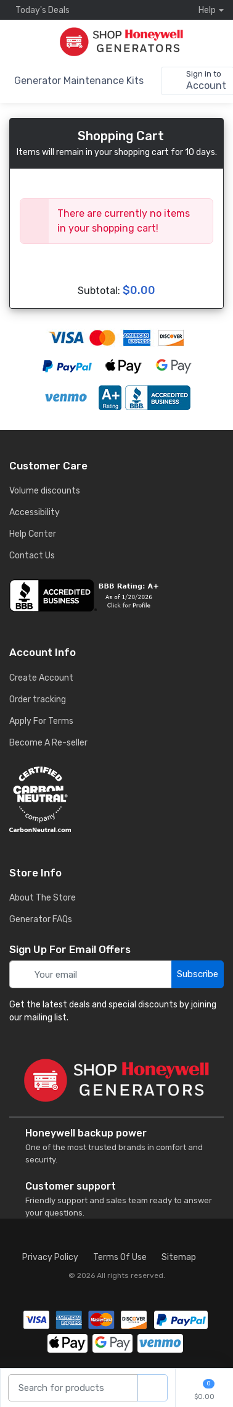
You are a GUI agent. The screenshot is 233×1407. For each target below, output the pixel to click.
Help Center (32, 534)
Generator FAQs (40, 919)
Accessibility (34, 512)
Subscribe (197, 974)
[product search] (152, 1388)
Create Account (41, 678)
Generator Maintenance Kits (79, 80)
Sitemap (178, 1257)
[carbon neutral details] (116, 799)
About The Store (42, 897)
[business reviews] (116, 595)
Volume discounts (44, 490)
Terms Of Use (120, 1257)
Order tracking (37, 699)
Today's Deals (39, 9)
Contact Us (32, 555)
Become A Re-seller (48, 742)
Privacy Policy (50, 1257)
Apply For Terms (41, 721)
